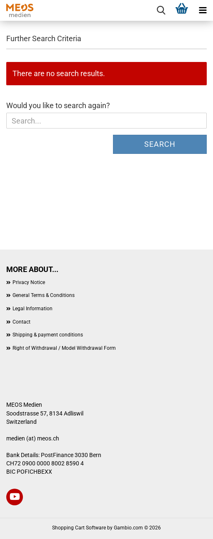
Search (159, 144)
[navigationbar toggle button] (202, 10)
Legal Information (33, 309)
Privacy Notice (29, 282)
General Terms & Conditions (44, 295)
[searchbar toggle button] (160, 10)
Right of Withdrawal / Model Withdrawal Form (64, 348)
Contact (21, 322)
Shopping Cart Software (79, 528)
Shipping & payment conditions (48, 335)
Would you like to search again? (58, 105)
